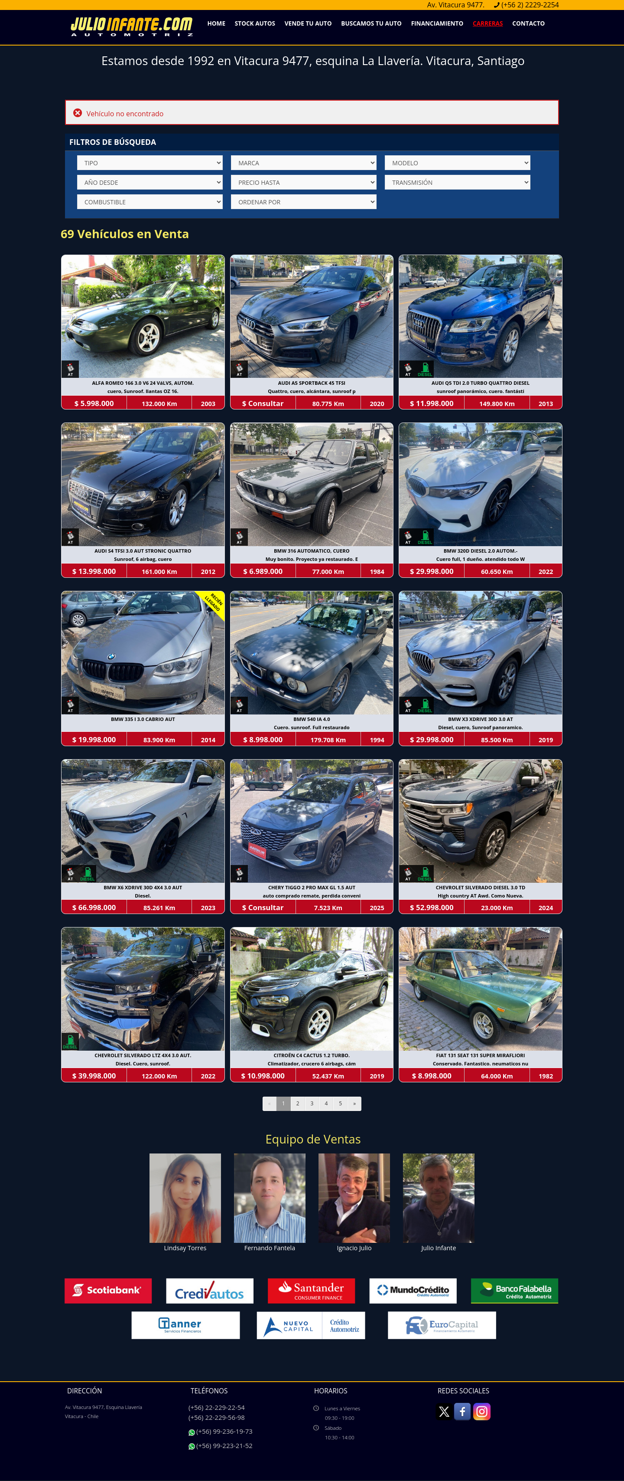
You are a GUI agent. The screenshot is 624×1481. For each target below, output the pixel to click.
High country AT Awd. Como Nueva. (481, 896)
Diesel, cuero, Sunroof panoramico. (481, 728)
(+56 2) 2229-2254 (530, 5)
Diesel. (143, 896)
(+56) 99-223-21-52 (224, 1446)
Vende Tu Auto (308, 23)
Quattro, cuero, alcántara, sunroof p (312, 391)
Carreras (488, 23)
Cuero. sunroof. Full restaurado (312, 728)
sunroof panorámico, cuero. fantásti (480, 391)
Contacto (528, 23)
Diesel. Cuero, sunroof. (143, 1065)
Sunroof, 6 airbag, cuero (143, 560)
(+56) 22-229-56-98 (216, 1417)
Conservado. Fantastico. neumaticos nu (481, 1065)
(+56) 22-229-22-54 (216, 1408)
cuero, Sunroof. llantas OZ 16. (142, 391)
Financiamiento (437, 23)
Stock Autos (255, 23)
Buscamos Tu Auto (371, 23)
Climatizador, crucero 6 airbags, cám (312, 1065)
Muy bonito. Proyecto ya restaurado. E (312, 560)
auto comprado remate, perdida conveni (312, 896)
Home (216, 23)
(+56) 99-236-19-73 (224, 1432)
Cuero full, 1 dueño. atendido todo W (481, 560)
